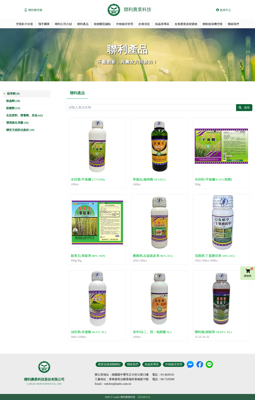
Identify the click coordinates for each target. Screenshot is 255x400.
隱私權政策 (144, 397)
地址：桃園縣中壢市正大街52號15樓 (126, 374)
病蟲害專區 (162, 24)
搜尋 (247, 107)
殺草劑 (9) (13, 93)
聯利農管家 (35, 10)
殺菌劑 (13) (13, 108)
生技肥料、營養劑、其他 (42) (24, 115)
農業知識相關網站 (109, 364)
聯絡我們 (233, 24)
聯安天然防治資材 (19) (20, 129)
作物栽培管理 (124, 24)
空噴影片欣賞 (24, 24)
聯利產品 (83, 24)
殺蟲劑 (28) (13, 100)
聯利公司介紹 (63, 24)
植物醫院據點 (102, 24)
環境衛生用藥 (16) (17, 122)
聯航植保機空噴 (212, 24)
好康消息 (144, 24)
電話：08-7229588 (163, 379)
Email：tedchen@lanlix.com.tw (113, 383)
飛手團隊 (44, 24)
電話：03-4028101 (163, 374)
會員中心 (223, 10)
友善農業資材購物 (186, 24)
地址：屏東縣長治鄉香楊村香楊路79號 (124, 379)
